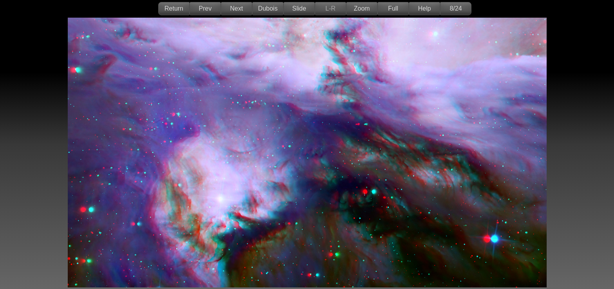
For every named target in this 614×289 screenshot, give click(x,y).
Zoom (362, 8)
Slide (299, 8)
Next (236, 8)
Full (393, 8)
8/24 (456, 8)
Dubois (268, 8)
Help (424, 8)
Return (173, 8)
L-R (330, 8)
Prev (205, 8)
